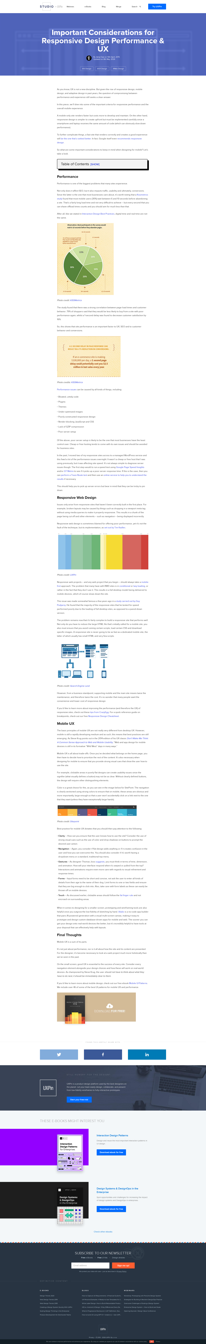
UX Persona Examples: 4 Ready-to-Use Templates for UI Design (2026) (102, 1299)
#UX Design (102, 69)
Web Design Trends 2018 (49, 1303)
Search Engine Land (80, 686)
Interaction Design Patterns (112, 1135)
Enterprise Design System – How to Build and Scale (142, 1307)
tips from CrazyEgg (99, 712)
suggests (100, 861)
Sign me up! (123, 1265)
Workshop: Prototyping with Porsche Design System (142, 1296)
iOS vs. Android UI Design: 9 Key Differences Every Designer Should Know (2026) (102, 1307)
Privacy (91, 1337)
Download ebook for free (111, 1152)
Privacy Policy (121, 1271)
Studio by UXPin (47, 6)
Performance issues (66, 389)
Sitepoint (74, 821)
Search (134, 7)
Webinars (70, 7)
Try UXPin (157, 6)
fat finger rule (126, 895)
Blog (103, 7)
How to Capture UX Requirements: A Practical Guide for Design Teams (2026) (102, 1296)
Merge (118, 7)
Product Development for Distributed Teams (55, 1315)
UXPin (73, 575)
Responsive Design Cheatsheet (103, 716)
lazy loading (139, 586)
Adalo (121, 912)
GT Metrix (69, 471)
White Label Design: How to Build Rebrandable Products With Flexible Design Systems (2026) (102, 1303)
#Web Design (118, 69)
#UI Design (86, 69)
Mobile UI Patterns (138, 983)
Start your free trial (79, 1099)
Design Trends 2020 (47, 1296)
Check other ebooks (103, 1231)
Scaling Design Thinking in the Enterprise (54, 1311)
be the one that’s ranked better (76, 138)
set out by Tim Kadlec (114, 527)
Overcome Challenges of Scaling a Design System (141, 1303)
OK (152, 1341)
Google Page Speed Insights (130, 467)
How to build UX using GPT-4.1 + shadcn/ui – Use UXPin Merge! (102, 1315)
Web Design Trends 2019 (49, 1299)
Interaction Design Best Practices (98, 214)
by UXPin (58, 7)
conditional (124, 586)
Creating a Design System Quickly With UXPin (56, 1307)
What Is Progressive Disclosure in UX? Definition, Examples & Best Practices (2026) (102, 1311)
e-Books (88, 7)
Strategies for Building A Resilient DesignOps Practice (143, 1299)
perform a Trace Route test (74, 475)
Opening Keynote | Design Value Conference (140, 1311)
